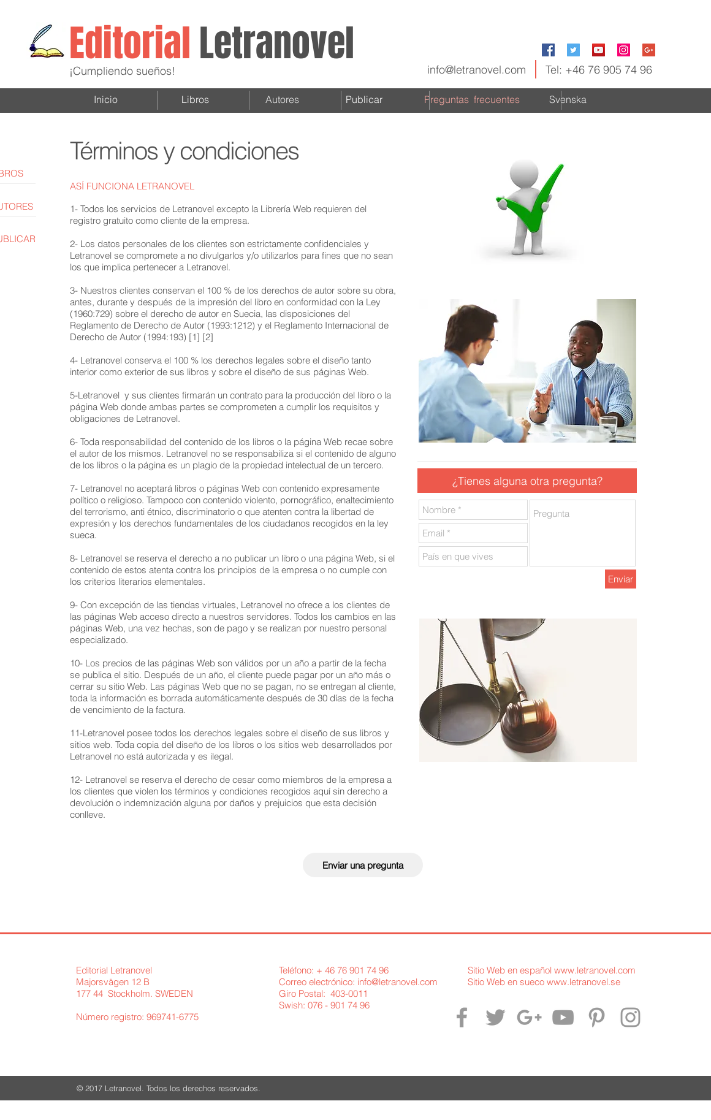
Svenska (568, 99)
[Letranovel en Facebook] (462, 1017)
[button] (527, 480)
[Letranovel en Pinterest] (597, 1017)
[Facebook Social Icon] (548, 50)
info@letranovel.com (476, 70)
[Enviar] (620, 579)
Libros (195, 99)
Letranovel (276, 43)
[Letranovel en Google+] (529, 1017)
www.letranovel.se (583, 982)
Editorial (134, 43)
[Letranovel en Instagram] (630, 1017)
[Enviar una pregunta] (363, 865)
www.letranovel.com (595, 970)
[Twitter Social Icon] (573, 50)
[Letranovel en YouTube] (563, 1017)
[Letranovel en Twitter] (495, 1017)
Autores (282, 99)
